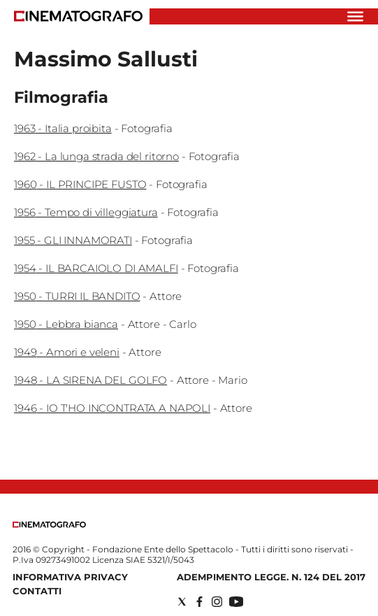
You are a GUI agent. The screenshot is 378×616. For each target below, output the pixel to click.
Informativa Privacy (70, 576)
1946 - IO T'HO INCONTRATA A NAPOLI (112, 408)
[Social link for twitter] (182, 601)
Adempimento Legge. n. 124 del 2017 (271, 576)
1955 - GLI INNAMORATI (73, 240)
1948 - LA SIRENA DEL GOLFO (90, 380)
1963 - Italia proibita (63, 128)
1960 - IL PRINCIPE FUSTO (80, 184)
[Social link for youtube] (236, 601)
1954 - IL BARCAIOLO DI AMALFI (96, 268)
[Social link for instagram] (217, 601)
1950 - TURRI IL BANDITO (77, 296)
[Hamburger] (355, 16)
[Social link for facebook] (199, 601)
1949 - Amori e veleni (66, 352)
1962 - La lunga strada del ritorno (96, 156)
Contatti (37, 590)
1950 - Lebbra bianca (66, 324)
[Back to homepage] (49, 525)
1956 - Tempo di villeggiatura (86, 212)
